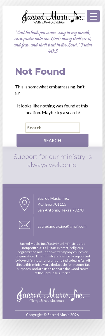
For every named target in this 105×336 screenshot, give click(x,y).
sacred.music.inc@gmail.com (62, 226)
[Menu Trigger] (93, 16)
